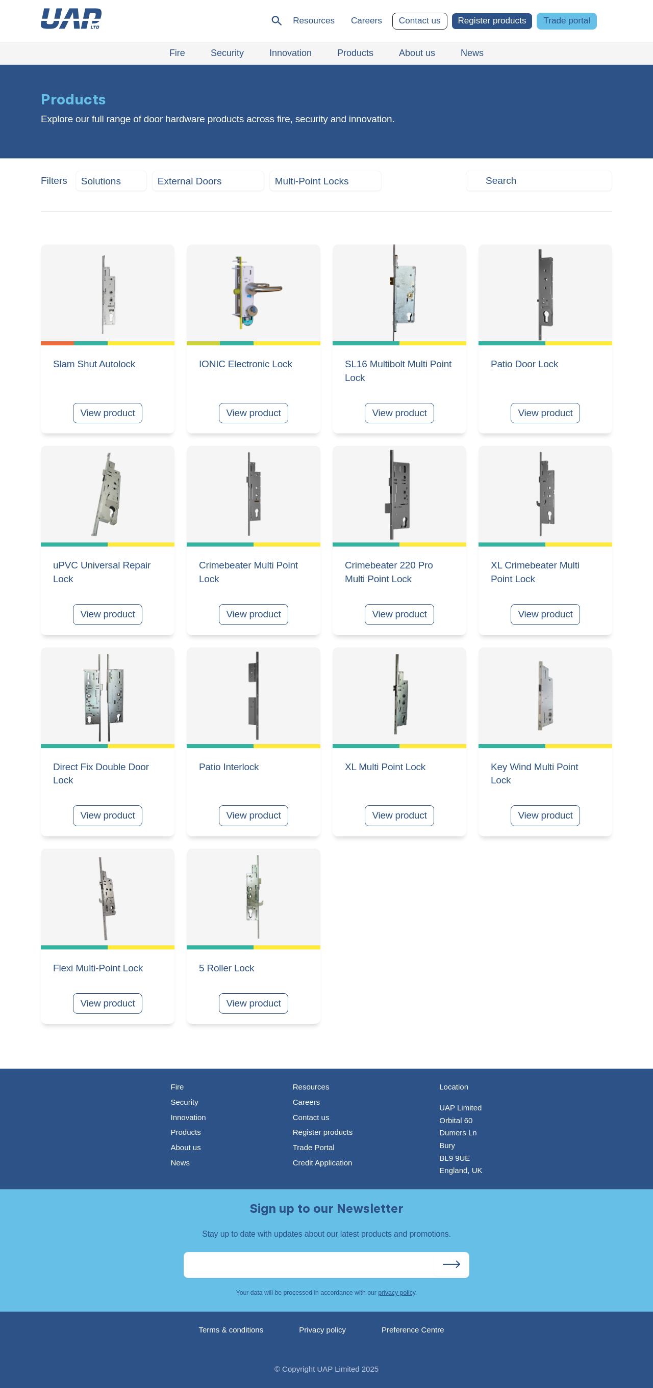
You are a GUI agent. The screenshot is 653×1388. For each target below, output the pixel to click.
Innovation (188, 1117)
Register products (492, 20)
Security (184, 1102)
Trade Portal (314, 1147)
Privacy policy (322, 1329)
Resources (314, 20)
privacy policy (396, 1292)
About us (185, 1147)
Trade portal (566, 20)
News (180, 1162)
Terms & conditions (231, 1329)
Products (185, 1132)
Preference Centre (413, 1329)
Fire (177, 1086)
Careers (366, 20)
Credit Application (323, 1162)
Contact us (420, 20)
